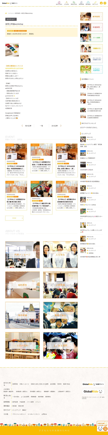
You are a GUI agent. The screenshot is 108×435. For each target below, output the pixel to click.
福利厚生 (48, 396)
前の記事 (28, 126)
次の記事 (55, 126)
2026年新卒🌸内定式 (86, 169)
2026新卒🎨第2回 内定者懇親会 (90, 181)
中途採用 (22, 402)
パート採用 (30, 402)
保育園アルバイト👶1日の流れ (89, 193)
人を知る (66, 3)
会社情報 (53, 384)
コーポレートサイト (34, 414)
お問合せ (44, 414)
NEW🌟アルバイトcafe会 (88, 205)
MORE (14, 218)
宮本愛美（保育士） (36, 391)
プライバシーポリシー (19, 414)
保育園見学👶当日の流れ (87, 243)
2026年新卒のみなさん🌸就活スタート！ (91, 217)
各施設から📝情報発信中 (87, 158)
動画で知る (66, 384)
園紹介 (24, 410)
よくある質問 (25, 396)
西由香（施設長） (9, 391)
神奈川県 (21, 406)
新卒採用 (15, 402)
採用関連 (91, 253)
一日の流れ (16, 396)
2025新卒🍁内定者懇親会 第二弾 (90, 256)
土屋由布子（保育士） (64, 391)
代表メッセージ (24, 384)
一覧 (41, 126)
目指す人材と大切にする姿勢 (39, 384)
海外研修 (40, 396)
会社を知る (59, 3)
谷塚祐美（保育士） (22, 391)
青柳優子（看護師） (50, 391)
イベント (38, 402)
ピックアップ (92, 139)
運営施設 (88, 3)
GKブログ (95, 3)
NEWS (59, 384)
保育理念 (15, 384)
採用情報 (81, 3)
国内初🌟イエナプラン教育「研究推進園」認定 (91, 145)
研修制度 (33, 396)
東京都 (15, 406)
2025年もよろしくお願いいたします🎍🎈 (91, 231)
